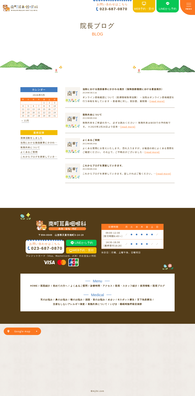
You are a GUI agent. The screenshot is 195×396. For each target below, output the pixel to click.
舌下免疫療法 (144, 299)
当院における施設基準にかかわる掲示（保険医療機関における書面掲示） (123, 89)
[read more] (157, 101)
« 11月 (25, 120)
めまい (111, 299)
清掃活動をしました (31, 137)
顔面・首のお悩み (95, 299)
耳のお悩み (46, 299)
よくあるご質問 (91, 140)
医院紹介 (45, 286)
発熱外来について (92, 114)
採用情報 (145, 286)
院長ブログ (159, 286)
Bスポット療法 (126, 299)
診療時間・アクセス (101, 286)
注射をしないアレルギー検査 (69, 304)
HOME (34, 286)
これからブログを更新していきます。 (103, 165)
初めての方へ (60, 286)
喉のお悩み (76, 299)
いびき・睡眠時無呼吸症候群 (126, 304)
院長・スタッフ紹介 (126, 286)
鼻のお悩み (61, 299)
